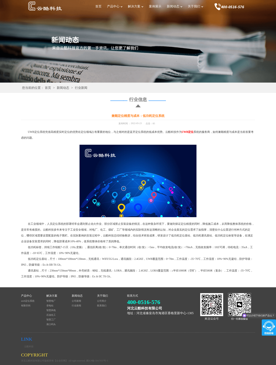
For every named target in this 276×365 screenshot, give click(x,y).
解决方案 (134, 6)
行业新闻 (81, 87)
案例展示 (155, 6)
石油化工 (51, 315)
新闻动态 (173, 6)
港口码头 (51, 324)
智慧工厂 (51, 319)
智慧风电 (51, 310)
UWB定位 (188, 131)
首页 (98, 6)
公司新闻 (76, 301)
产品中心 (113, 6)
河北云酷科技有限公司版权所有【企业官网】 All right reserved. (53, 360)
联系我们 (101, 305)
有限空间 (25, 305)
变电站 (49, 305)
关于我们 (194, 6)
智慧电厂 (51, 301)
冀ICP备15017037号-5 (97, 360)
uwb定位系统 (27, 301)
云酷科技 (29, 346)
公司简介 (101, 301)
